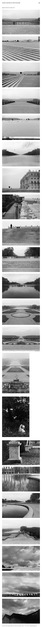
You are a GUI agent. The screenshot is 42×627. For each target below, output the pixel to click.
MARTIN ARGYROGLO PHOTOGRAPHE (11, 2)
